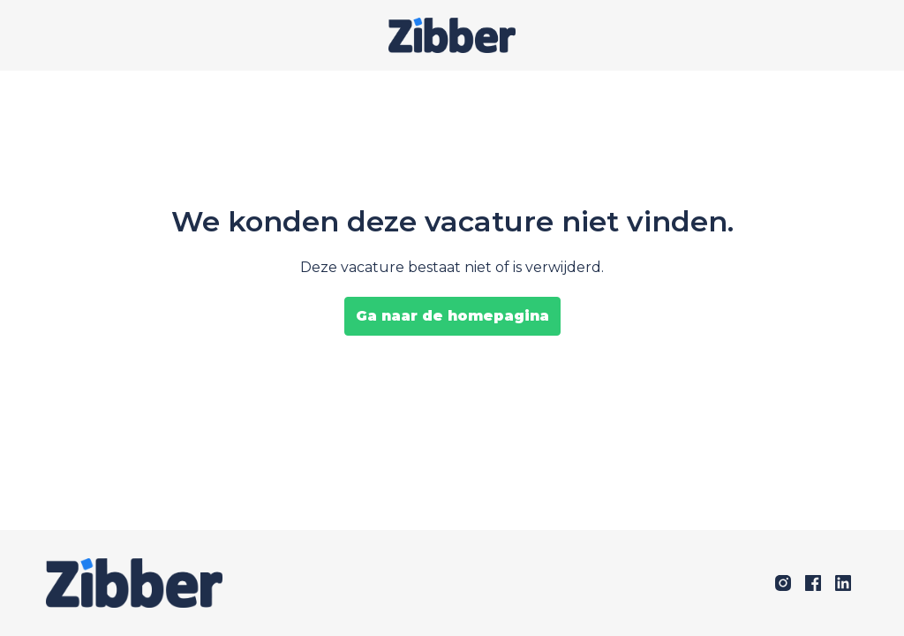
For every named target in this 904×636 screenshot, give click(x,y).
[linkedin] (843, 583)
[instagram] (783, 583)
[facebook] (813, 583)
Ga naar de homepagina (452, 315)
